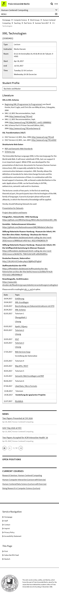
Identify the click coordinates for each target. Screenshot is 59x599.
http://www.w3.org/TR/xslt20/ (43, 140)
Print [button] (6, 551)
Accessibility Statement (12, 536)
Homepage (6, 20)
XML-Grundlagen (22, 302)
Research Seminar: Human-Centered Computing (22, 475)
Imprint (7, 528)
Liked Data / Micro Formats (26, 386)
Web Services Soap (22, 352)
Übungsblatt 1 (21, 317)
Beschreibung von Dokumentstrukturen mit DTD (34, 306)
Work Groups (34, 20)
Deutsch (7, 559)
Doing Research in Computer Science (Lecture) (21, 488)
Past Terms (28, 23)
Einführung (19, 298)
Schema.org (10, 151)
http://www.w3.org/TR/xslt (43, 137)
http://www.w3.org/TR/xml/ (20, 116)
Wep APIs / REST (21, 366)
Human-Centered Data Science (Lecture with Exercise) (24, 484)
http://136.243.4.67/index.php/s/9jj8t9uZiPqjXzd (21, 261)
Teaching (17, 23)
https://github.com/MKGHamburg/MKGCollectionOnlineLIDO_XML (29, 220)
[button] (4, 448)
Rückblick (19, 401)
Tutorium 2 (19, 330)
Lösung (18, 321)
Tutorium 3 (19, 343)
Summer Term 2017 (42, 23)
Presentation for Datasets (12, 208)
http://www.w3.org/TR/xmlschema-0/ (24, 128)
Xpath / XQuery (21, 326)
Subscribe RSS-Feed (11, 555)
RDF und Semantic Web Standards (19, 148)
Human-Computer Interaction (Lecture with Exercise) (24, 479)
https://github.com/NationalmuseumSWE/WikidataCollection (27, 227)
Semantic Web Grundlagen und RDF (29, 376)
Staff (6, 521)
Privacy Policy (9, 532)
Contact (7, 525)
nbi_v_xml (28, 289)
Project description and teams (14, 212)
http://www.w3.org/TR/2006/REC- (23, 122)
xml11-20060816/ (44, 122)
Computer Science (20, 20)
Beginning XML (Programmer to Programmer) (23, 104)
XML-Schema (20, 309)
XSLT (17, 339)
